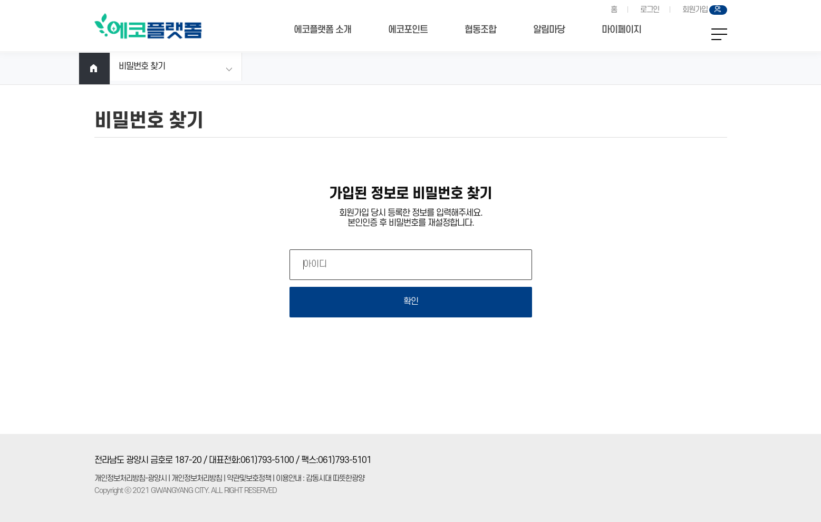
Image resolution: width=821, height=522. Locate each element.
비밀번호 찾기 (142, 66)
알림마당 (549, 30)
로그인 (649, 9)
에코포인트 (408, 30)
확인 (410, 301)
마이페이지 (621, 30)
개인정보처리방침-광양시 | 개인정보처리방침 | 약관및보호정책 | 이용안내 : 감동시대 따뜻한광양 (229, 478)
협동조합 (480, 30)
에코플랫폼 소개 (322, 30)
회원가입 (695, 9)
